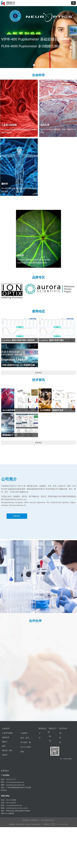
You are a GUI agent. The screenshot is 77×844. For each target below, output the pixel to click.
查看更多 (38, 373)
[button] (73, 3)
